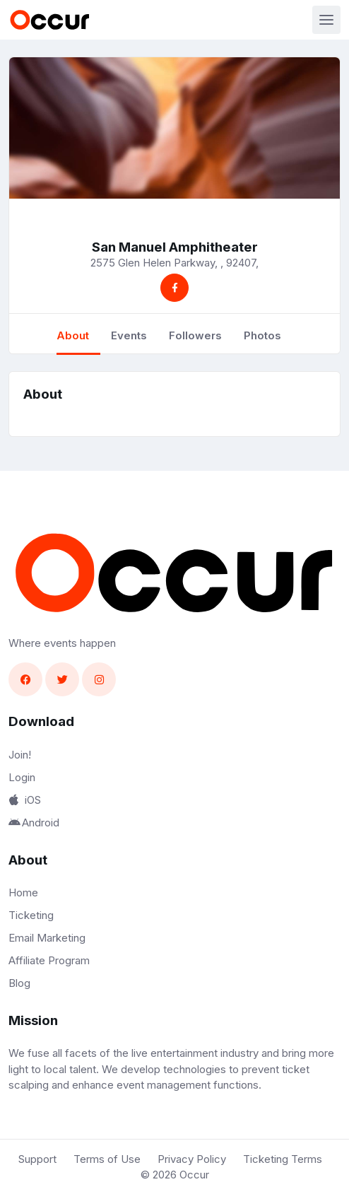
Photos (262, 335)
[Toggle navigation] (326, 20)
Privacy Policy (192, 1159)
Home (23, 892)
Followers (195, 335)
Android (33, 822)
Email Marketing (46, 937)
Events (129, 335)
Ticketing (31, 915)
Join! (19, 754)
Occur (194, 1174)
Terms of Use (107, 1159)
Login (21, 777)
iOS (24, 800)
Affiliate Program (49, 960)
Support (37, 1159)
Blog (19, 983)
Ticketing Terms (282, 1159)
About (73, 335)
